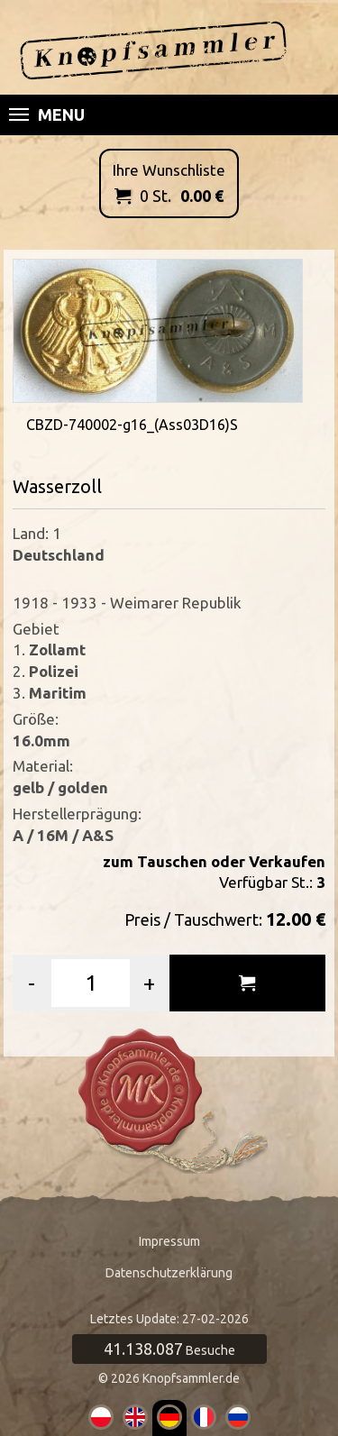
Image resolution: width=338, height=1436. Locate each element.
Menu (47, 114)
